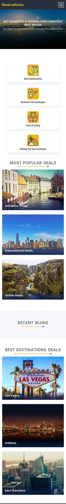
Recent (26, 322)
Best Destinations (26, 349)
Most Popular (26, 163)
